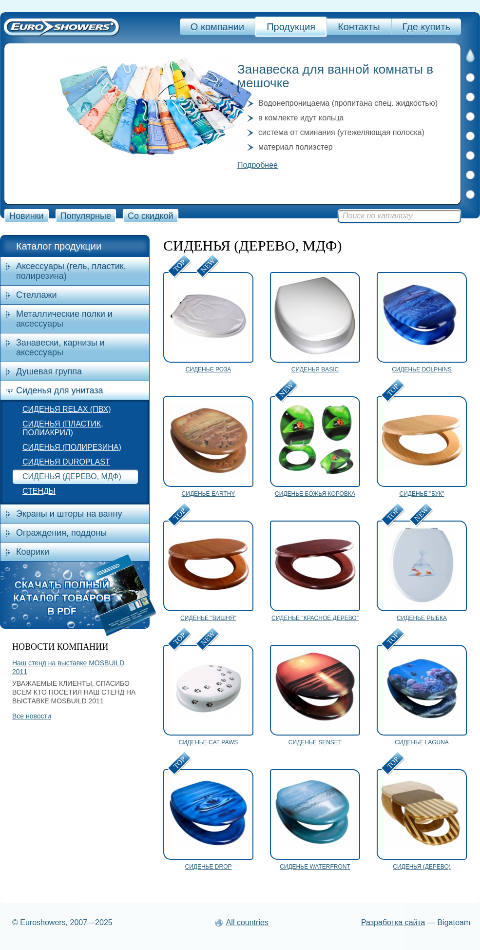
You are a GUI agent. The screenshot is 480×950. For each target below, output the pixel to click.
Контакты (359, 26)
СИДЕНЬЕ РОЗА (208, 369)
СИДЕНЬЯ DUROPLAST (66, 462)
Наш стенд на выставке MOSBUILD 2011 (68, 667)
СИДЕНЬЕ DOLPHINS (422, 369)
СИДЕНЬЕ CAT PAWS (208, 742)
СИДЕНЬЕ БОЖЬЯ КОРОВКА (315, 493)
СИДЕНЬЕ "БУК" (421, 493)
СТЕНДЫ (39, 491)
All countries (247, 922)
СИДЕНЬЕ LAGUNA (422, 742)
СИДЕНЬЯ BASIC (315, 369)
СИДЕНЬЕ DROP (208, 866)
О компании (217, 26)
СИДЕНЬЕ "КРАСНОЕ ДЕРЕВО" (315, 618)
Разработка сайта (393, 922)
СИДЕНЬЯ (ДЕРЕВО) (422, 866)
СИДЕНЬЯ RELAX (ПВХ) (66, 409)
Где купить (426, 26)
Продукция (291, 26)
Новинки (26, 216)
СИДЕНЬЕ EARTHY (208, 493)
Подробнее (257, 165)
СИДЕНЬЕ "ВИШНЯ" (208, 618)
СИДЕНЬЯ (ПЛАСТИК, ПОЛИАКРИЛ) (62, 428)
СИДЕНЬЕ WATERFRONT (315, 866)
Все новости (31, 716)
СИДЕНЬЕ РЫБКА (422, 618)
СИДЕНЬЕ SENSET (315, 742)
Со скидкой (150, 216)
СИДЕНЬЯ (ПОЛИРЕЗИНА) (71, 447)
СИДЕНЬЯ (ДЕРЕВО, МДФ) (71, 476)
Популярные (85, 216)
